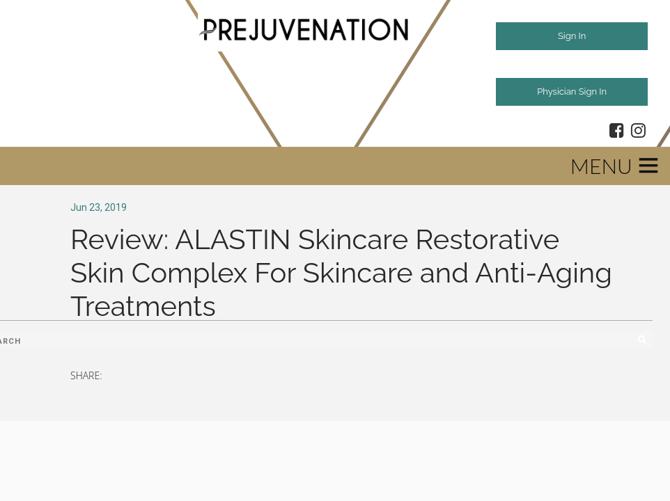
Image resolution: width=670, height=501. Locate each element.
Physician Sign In (572, 91)
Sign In (572, 36)
